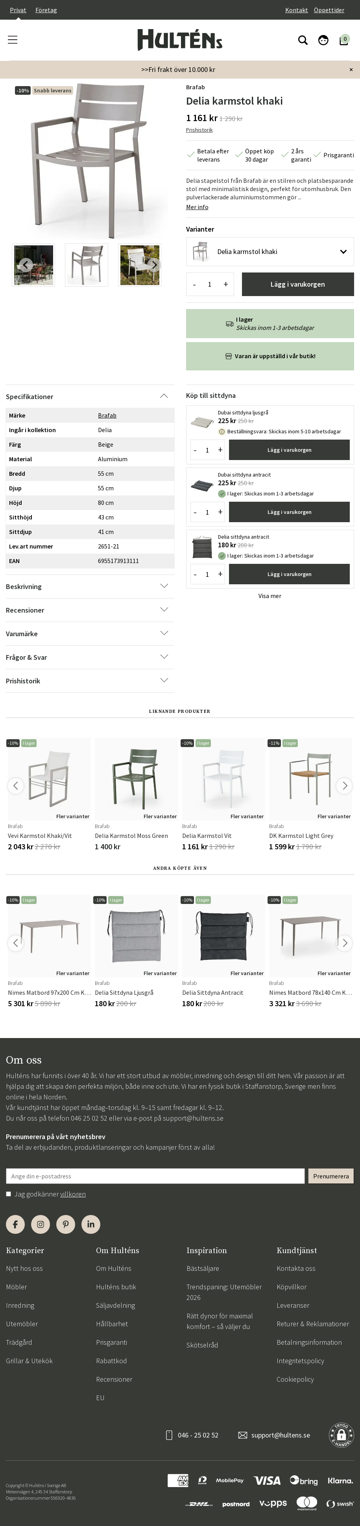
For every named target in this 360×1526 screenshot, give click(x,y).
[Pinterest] (65, 1224)
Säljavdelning (115, 1305)
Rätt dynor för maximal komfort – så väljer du (219, 1321)
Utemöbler (22, 1323)
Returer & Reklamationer (313, 1323)
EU (100, 1397)
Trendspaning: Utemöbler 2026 (224, 1292)
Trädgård (19, 1342)
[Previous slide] (26, 265)
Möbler (16, 1286)
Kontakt (296, 10)
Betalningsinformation (309, 1342)
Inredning (20, 1305)
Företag (46, 10)
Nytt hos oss (24, 1268)
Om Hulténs (113, 1268)
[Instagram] (40, 1224)
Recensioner (114, 1379)
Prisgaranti (111, 1342)
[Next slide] (154, 265)
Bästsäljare (202, 1268)
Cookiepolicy (295, 1379)
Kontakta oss (296, 1268)
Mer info (197, 207)
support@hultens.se (193, 1118)
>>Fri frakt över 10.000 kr (178, 69)
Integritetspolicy (300, 1360)
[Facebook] (15, 1224)
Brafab (195, 87)
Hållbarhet (112, 1323)
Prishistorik (199, 129)
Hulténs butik (116, 1286)
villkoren (73, 1193)
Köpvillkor (291, 1286)
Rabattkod (111, 1360)
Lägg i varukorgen (298, 284)
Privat (18, 10)
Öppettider (329, 10)
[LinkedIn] (90, 1224)
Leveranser (293, 1305)
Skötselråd (202, 1344)
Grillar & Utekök (29, 1360)
